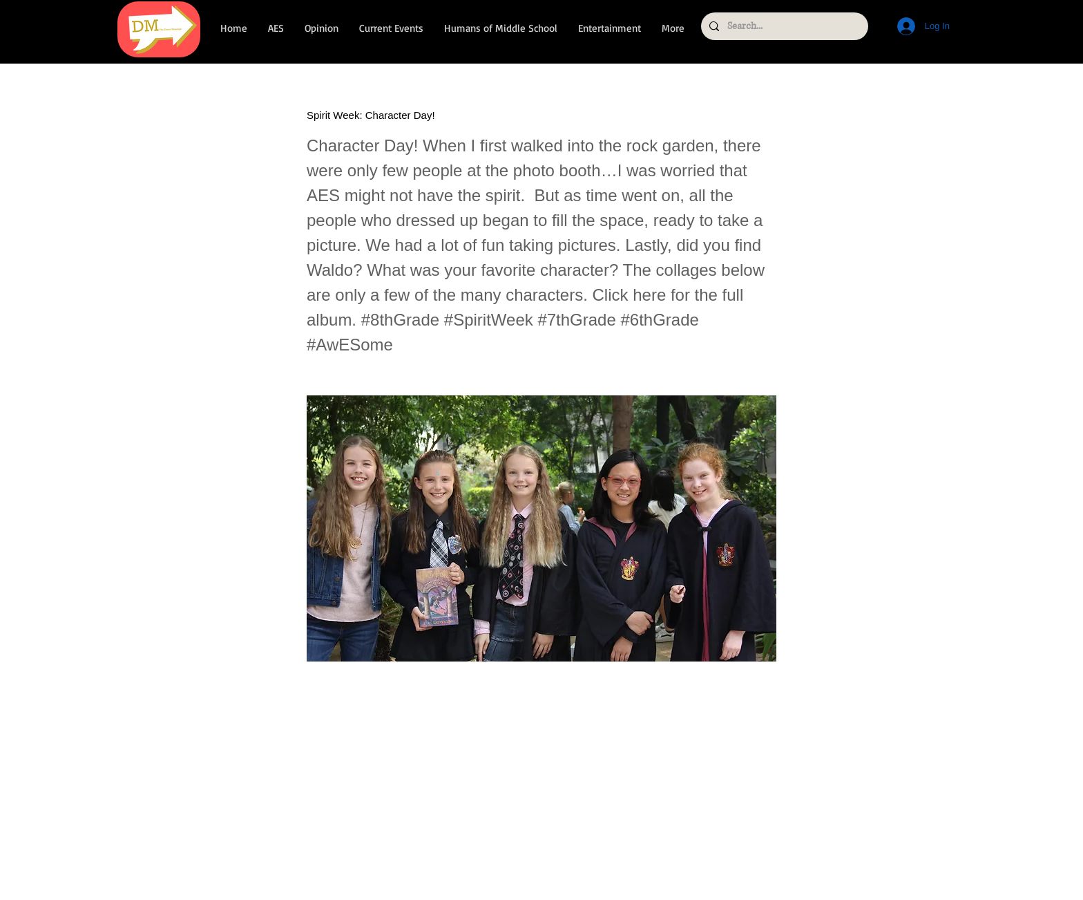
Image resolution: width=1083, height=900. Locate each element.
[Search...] (783, 26)
